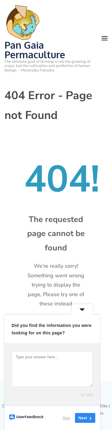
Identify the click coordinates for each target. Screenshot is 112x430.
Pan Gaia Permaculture (34, 50)
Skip (66, 418)
